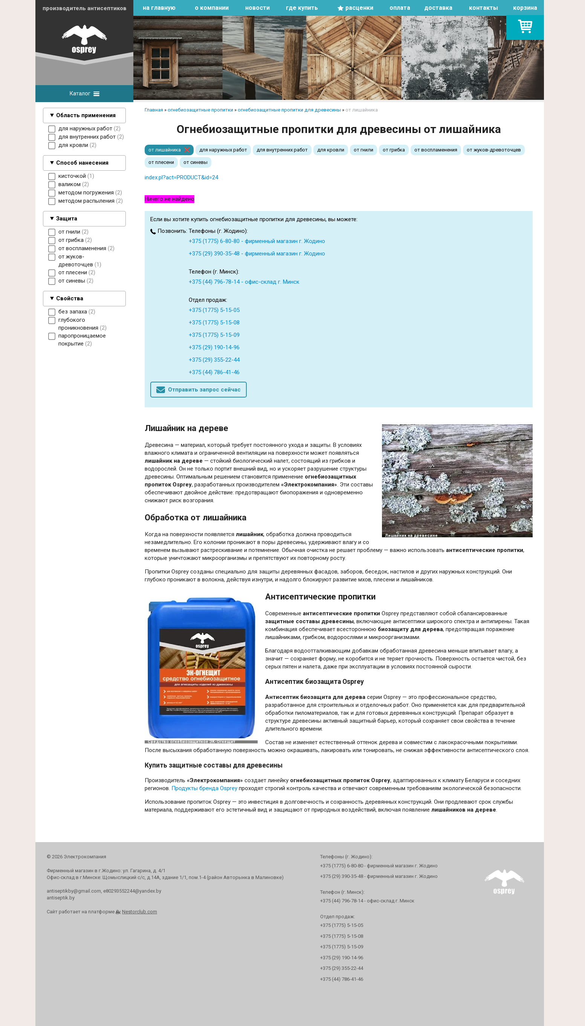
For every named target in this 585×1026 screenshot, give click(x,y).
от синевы (195, 162)
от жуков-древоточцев (494, 150)
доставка (438, 7)
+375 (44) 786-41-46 (214, 372)
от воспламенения (435, 150)
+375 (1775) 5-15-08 (214, 322)
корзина (525, 7)
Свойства (69, 298)
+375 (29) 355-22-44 (214, 359)
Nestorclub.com (139, 911)
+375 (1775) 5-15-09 (214, 335)
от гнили (363, 150)
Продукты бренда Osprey (204, 788)
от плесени (161, 162)
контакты (483, 7)
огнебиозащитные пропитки (200, 110)
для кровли (330, 150)
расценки (359, 7)
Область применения (86, 115)
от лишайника (164, 150)
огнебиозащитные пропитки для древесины (289, 110)
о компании (212, 7)
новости (257, 7)
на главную (159, 7)
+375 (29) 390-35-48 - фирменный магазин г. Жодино (257, 253)
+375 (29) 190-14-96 (214, 347)
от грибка (394, 150)
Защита (66, 218)
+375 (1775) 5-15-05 (214, 310)
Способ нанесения (82, 162)
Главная (154, 110)
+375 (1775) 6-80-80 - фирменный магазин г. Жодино (257, 241)
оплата (399, 7)
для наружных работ (223, 150)
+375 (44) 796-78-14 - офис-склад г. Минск (244, 281)
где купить (302, 7)
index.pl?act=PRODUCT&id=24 (181, 177)
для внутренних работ (282, 150)
